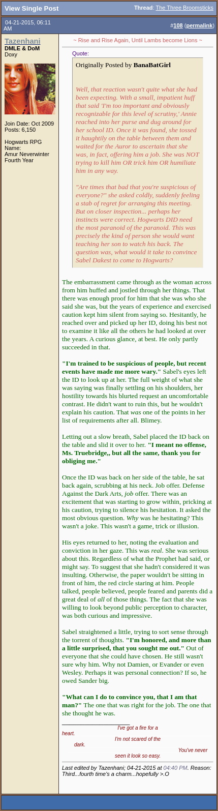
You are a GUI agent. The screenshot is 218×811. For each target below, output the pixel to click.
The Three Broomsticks (184, 8)
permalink (199, 25)
